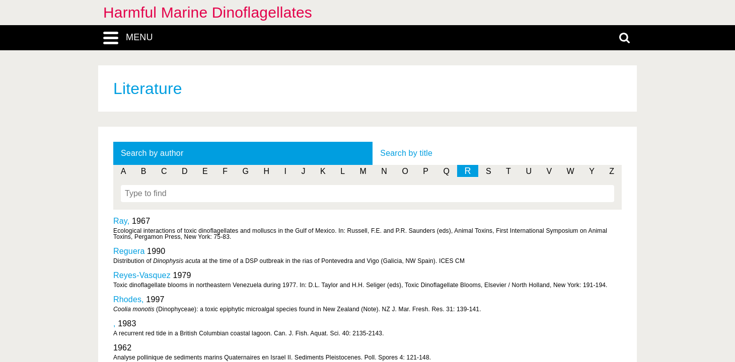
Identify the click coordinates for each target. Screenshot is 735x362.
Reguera (129, 251)
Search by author (152, 153)
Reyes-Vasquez (142, 275)
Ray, (122, 221)
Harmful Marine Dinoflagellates (207, 12)
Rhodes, (129, 299)
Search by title (406, 153)
